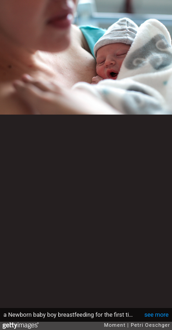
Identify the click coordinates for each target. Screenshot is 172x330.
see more (156, 314)
